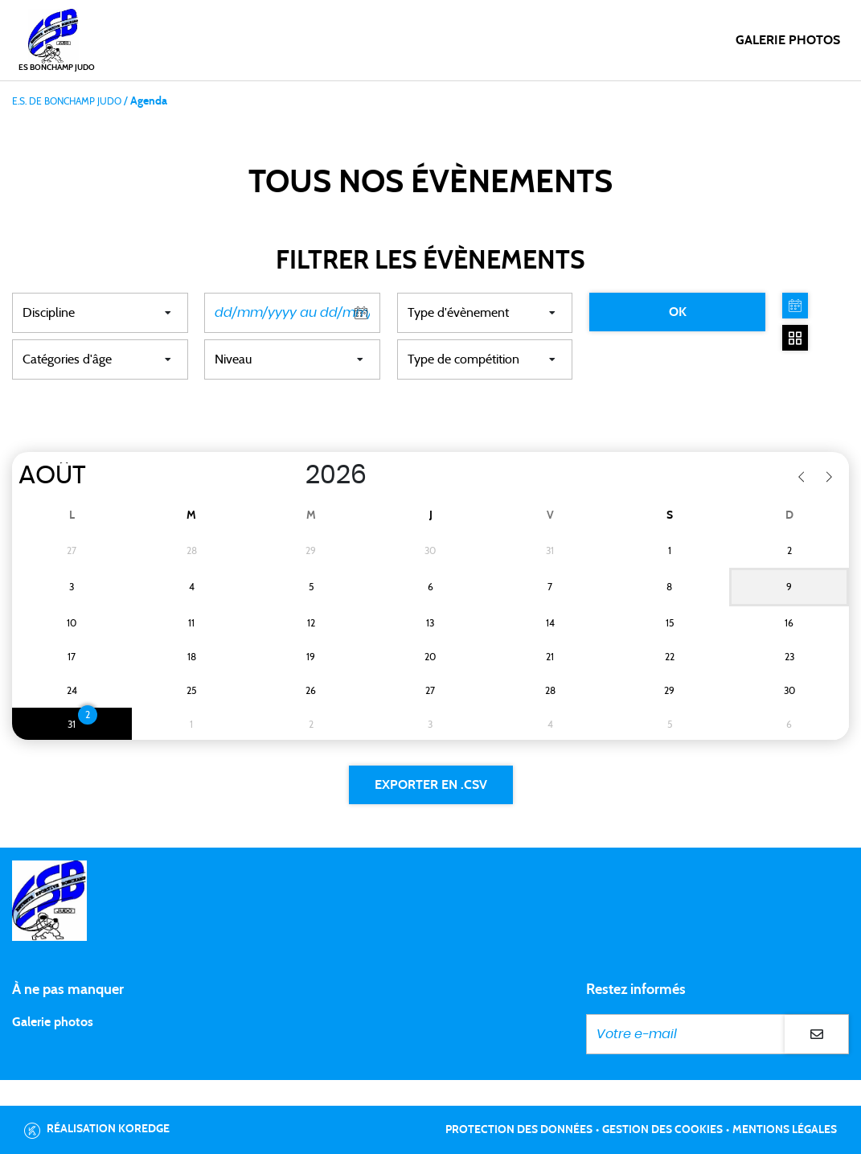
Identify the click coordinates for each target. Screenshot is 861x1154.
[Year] (289, 475)
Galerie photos (788, 40)
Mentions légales (784, 1130)
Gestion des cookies (662, 1130)
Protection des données (518, 1130)
